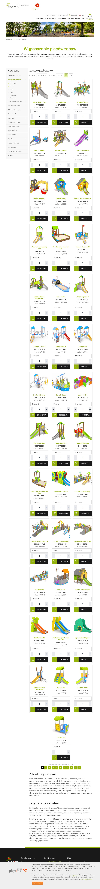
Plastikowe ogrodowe (14, 151)
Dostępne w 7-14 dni (14, 75)
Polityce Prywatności (86, 879)
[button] (26, 80)
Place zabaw (40, 18)
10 (75, 768)
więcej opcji (35, 9)
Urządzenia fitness (13, 126)
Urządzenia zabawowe (15, 101)
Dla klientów (53, 15)
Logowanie (73, 15)
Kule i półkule (12, 135)
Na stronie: (52, 75)
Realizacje (71, 18)
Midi (11, 89)
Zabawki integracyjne (14, 110)
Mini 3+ (12, 86)
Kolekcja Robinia (13, 114)
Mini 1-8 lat (13, 83)
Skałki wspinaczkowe (14, 122)
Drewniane (13, 98)
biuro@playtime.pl (75, 876)
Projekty (10, 155)
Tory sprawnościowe (14, 105)
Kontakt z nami (79, 18)
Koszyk (89, 17)
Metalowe (13, 95)
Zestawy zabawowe (14, 79)
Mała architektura (50, 18)
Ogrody (10, 139)
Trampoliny (11, 118)
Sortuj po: (32, 75)
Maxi (11, 92)
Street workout (13, 130)
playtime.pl (9, 39)
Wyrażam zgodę (37, 883)
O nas (46, 15)
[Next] (79, 768)
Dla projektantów (62, 15)
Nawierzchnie (62, 18)
